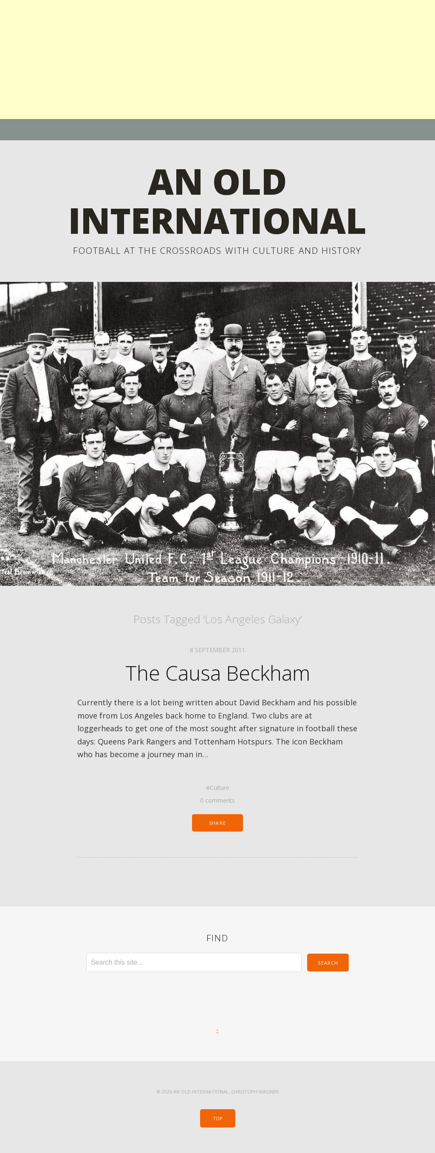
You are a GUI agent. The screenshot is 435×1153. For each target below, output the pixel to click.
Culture (219, 788)
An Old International (217, 200)
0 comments (217, 800)
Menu (217, 129)
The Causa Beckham (217, 673)
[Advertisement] (217, 59)
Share (217, 823)
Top (218, 1118)
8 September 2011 (217, 650)
